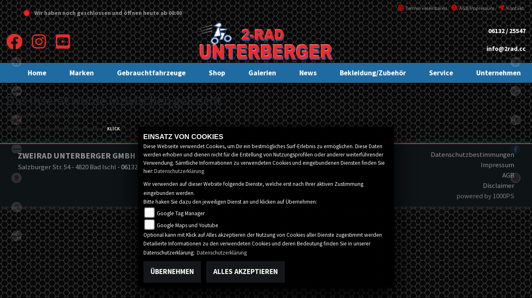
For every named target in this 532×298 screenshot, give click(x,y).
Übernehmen (172, 271)
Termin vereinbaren (422, 8)
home (16, 62)
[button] (81, 73)
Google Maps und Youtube (187, 225)
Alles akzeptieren (245, 271)
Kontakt (511, 8)
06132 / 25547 (507, 31)
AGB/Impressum (472, 8)
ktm (16, 91)
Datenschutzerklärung (179, 171)
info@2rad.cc (506, 49)
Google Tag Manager (181, 213)
